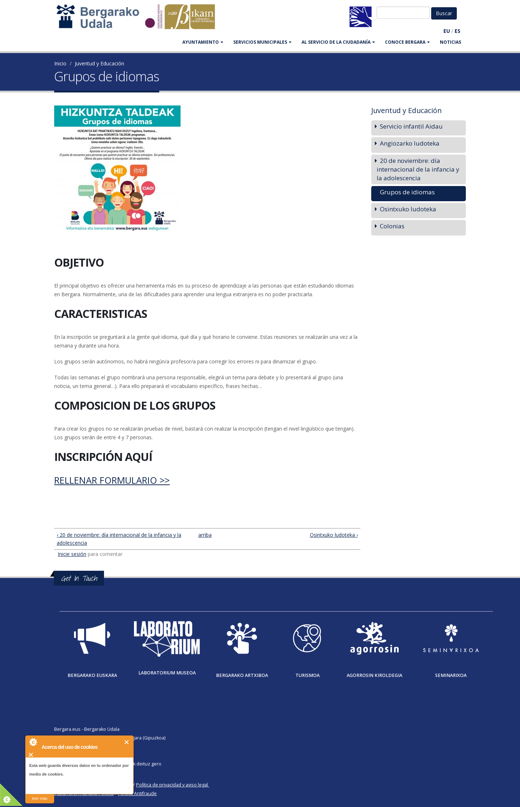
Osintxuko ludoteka (408, 209)
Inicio (60, 63)
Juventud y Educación (99, 63)
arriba (204, 534)
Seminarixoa (451, 675)
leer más (39, 798)
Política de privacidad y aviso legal (172, 785)
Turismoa (307, 675)
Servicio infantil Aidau (411, 126)
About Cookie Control (33, 742)
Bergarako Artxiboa (242, 675)
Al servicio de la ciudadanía (338, 42)
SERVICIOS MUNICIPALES (262, 42)
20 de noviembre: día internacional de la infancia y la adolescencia (418, 169)
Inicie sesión (72, 554)
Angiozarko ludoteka (409, 143)
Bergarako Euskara (92, 675)
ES (457, 30)
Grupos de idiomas (407, 192)
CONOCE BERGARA (407, 42)
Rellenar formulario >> (112, 480)
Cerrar (127, 742)
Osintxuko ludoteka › (334, 534)
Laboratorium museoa (167, 673)
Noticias (450, 42)
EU (446, 30)
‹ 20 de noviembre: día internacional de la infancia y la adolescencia (119, 538)
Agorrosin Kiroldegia (374, 675)
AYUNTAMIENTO (202, 42)
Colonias (392, 226)
